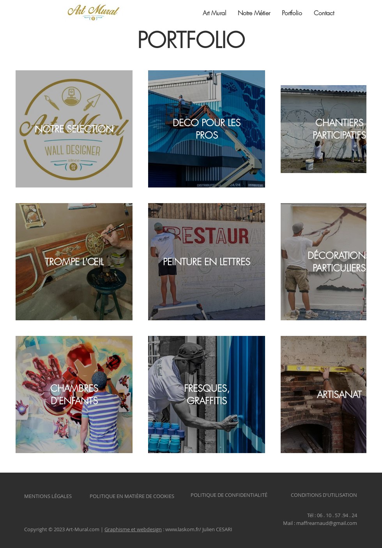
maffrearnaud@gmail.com (326, 523)
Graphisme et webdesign (133, 529)
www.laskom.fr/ (183, 529)
